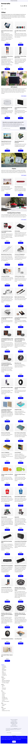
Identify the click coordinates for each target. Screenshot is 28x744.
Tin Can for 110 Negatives (20, 254)
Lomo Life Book (18, 452)
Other (2, 707)
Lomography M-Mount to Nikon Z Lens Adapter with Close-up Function (20, 340)
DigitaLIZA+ (17, 517)
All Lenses (3, 678)
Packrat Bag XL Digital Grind (20, 496)
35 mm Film (4, 693)
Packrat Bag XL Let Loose (6, 496)
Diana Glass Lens (18, 363)
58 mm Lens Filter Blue (5, 432)
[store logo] (14, 3)
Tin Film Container (20, 276)
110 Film (3, 695)
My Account (14, 724)
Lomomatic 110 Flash (5, 276)
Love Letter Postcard (5, 186)
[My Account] (22, 5)
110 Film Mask (17, 231)
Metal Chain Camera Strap (6, 254)
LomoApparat (4, 667)
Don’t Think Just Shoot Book (20, 432)
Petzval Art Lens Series (5, 681)
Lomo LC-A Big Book (5, 452)
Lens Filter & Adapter (5, 682)
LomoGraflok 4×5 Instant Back (21, 541)
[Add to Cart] (7, 45)
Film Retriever (19, 186)
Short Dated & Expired (5, 701)
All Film (3, 692)
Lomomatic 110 (4, 675)
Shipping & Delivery (14, 722)
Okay (14, 741)
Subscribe (23, 128)
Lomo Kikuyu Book (18, 638)
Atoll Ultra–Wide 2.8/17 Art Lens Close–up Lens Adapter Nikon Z (7, 614)
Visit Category (23, 175)
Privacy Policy (14, 720)
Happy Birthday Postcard (6, 141)
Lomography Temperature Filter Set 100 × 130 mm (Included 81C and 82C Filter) (7, 411)
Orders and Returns (14, 726)
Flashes (3, 709)
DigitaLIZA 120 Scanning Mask (20, 565)
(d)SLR (3, 679)
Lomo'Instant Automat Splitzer (7, 638)
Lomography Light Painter (6, 587)
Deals (2, 703)
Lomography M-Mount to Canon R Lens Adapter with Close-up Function (6, 364)
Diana (3, 671)
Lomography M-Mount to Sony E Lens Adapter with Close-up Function (7, 340)
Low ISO (3, 700)
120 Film (3, 694)
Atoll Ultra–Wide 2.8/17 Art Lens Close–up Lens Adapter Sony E (20, 589)
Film (2, 686)
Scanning (3, 696)
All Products (4, 689)
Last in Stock (4, 704)
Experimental (4, 669)
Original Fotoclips (18, 409)
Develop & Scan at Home (6, 710)
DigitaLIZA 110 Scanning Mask (7, 565)
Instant (2, 684)
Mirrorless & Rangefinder (6, 680)
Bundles (3, 705)
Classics (3, 668)
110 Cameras (4, 670)
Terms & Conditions (14, 719)
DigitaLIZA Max (4, 517)
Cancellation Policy (14, 723)
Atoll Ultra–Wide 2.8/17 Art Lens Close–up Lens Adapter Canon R (20, 614)
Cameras (2, 664)
